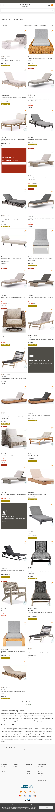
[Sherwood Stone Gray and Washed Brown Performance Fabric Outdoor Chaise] (14, 295)
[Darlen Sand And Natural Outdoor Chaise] (41, 492)
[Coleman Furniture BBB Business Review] (27, 787)
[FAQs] (39, 769)
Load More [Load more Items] (27, 704)
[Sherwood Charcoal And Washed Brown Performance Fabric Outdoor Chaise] (41, 216)
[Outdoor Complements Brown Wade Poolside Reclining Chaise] (41, 57)
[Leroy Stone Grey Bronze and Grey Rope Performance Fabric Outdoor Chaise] (41, 176)
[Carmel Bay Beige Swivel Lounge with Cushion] (14, 336)
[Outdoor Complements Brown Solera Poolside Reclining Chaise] (14, 649)
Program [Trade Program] (29, 766)
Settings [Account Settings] (4, 766)
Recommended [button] (43, 25)
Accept (46, 807)
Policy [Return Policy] (41, 773)
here (9, 809)
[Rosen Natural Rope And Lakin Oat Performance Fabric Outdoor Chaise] (14, 137)
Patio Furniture (4, 15)
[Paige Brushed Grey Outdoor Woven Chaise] (14, 58)
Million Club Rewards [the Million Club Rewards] (43, 778)
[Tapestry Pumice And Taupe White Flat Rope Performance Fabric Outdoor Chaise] (14, 95)
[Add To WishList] (25, 30)
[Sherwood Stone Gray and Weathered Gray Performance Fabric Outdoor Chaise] (41, 97)
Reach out (4, 521)
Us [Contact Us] (40, 766)
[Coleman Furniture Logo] (25, 5)
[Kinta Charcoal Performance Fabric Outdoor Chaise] (41, 413)
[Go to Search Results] (52, 11)
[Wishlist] (3, 771)
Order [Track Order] (3, 769)
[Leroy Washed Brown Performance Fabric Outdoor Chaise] (14, 492)
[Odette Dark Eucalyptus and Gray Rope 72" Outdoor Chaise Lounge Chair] (41, 570)
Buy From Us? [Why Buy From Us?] (17, 769)
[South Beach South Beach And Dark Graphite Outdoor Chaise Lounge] (14, 568)
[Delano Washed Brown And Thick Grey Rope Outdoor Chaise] (41, 337)
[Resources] (28, 773)
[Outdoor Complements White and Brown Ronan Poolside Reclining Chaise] (41, 256)
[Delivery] (40, 771)
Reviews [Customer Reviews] (42, 780)
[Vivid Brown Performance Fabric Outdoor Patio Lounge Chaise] (14, 690)
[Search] (27, 11)
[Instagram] (25, 792)
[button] (48, 5)
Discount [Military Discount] (29, 769)
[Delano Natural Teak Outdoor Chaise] (41, 454)
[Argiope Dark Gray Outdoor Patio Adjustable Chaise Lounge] (41, 531)
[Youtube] (30, 792)
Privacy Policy (26, 808)
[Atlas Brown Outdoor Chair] (14, 609)
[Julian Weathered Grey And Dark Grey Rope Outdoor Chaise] (41, 651)
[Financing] (28, 771)
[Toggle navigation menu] (2, 5)
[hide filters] (4, 25)
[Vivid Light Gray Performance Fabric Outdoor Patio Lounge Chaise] (14, 218)
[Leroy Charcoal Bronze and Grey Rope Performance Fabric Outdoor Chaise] (41, 295)
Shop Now (14, 163)
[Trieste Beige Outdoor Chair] (14, 454)
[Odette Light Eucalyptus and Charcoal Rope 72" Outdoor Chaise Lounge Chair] (41, 610)
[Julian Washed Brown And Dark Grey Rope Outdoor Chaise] (14, 376)
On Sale (29, 103)
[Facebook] (21, 792)
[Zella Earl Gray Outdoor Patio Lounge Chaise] (41, 137)
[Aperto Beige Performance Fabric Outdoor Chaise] (14, 256)
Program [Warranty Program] (42, 775)
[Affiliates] (28, 775)
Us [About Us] (15, 766)
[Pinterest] (34, 792)
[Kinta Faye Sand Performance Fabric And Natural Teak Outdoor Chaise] (14, 415)
